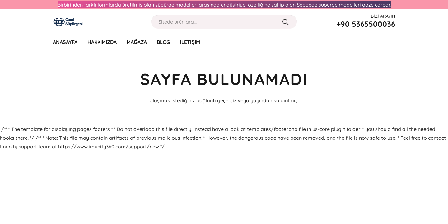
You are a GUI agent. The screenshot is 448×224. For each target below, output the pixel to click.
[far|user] (378, 41)
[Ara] (285, 22)
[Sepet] (391, 42)
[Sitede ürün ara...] (223, 22)
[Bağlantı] (68, 21)
